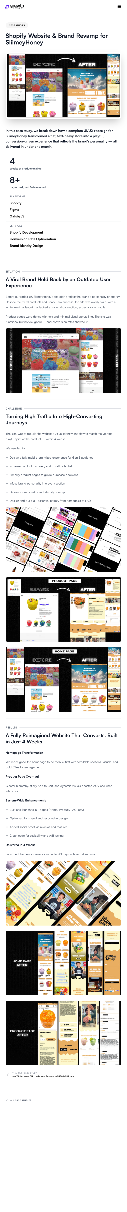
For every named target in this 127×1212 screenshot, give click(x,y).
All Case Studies (18, 1100)
